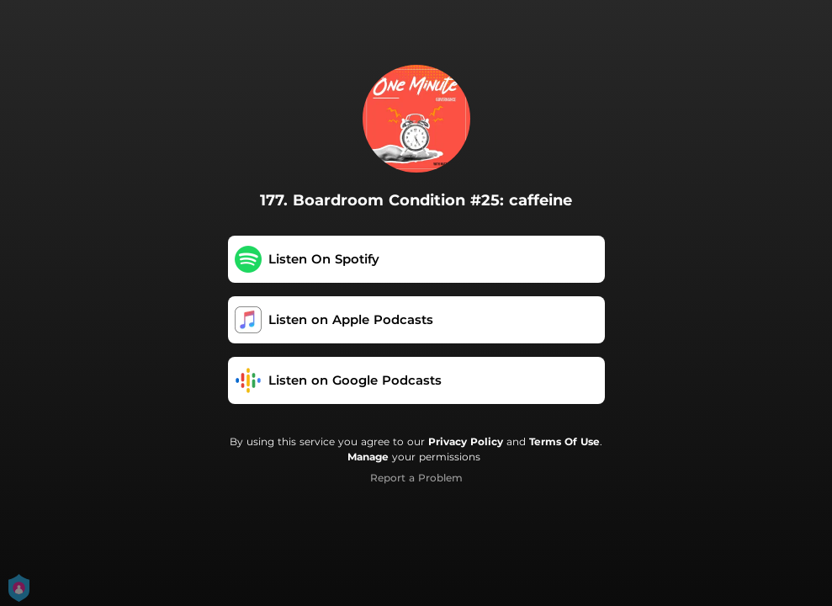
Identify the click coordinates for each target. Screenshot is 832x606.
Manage (368, 456)
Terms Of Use (564, 441)
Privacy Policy (465, 441)
